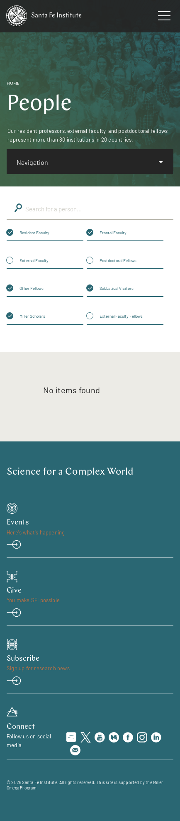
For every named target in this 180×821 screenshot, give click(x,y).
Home (13, 83)
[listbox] (90, 161)
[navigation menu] (164, 17)
